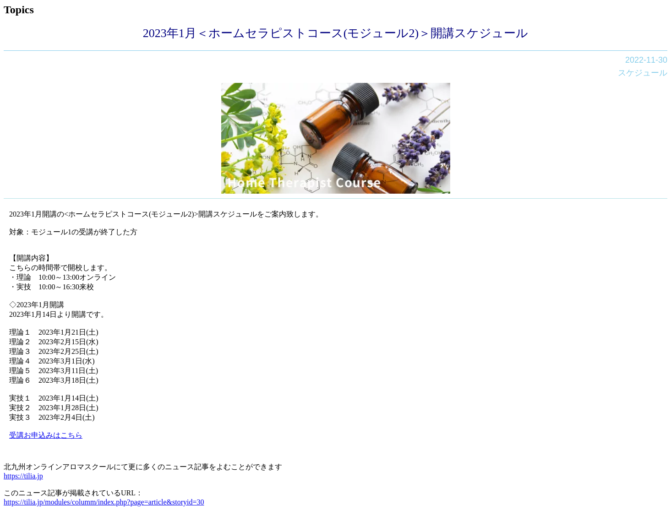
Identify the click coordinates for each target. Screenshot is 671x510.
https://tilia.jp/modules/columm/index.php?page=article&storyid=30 (104, 502)
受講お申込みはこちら (45, 435)
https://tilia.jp (23, 476)
